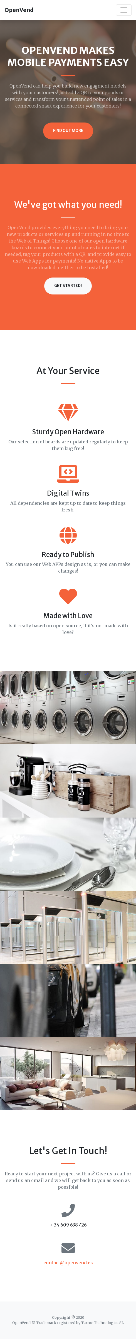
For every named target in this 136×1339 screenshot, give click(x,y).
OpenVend (19, 9)
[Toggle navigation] (124, 10)
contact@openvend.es (68, 1262)
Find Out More (68, 130)
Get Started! (68, 285)
